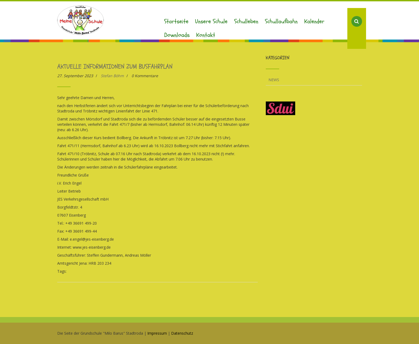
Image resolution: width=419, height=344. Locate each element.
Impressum (157, 333)
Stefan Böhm (112, 75)
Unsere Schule (211, 21)
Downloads (177, 35)
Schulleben (246, 21)
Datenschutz (182, 333)
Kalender (314, 21)
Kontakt (205, 35)
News (273, 79)
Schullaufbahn (281, 21)
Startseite (176, 21)
